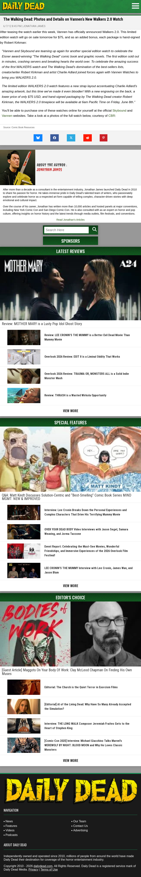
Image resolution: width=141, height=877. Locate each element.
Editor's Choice (70, 597)
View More (70, 410)
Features (11, 825)
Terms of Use (49, 869)
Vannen (7, 115)
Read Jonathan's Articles (70, 219)
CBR (112, 115)
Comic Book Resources (23, 127)
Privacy (33, 869)
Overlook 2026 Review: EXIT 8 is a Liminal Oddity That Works (82, 356)
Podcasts (12, 834)
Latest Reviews (70, 251)
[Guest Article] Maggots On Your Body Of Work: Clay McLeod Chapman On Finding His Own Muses (67, 672)
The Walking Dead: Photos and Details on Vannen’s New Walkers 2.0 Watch (63, 19)
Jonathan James (34, 26)
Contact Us (80, 825)
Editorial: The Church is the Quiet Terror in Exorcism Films (81, 687)
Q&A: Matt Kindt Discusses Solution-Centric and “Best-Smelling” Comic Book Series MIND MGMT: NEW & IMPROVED (66, 497)
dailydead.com (43, 866)
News (9, 821)
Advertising (80, 830)
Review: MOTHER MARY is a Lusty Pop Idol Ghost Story (42, 324)
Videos (10, 830)
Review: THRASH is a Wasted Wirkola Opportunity (75, 395)
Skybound (119, 110)
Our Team (79, 821)
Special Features (70, 422)
